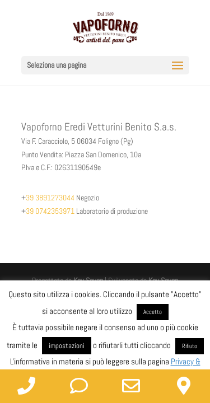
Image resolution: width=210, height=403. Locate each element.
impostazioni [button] (67, 345)
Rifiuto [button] (189, 346)
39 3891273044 (50, 198)
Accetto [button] (152, 312)
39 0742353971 (50, 211)
